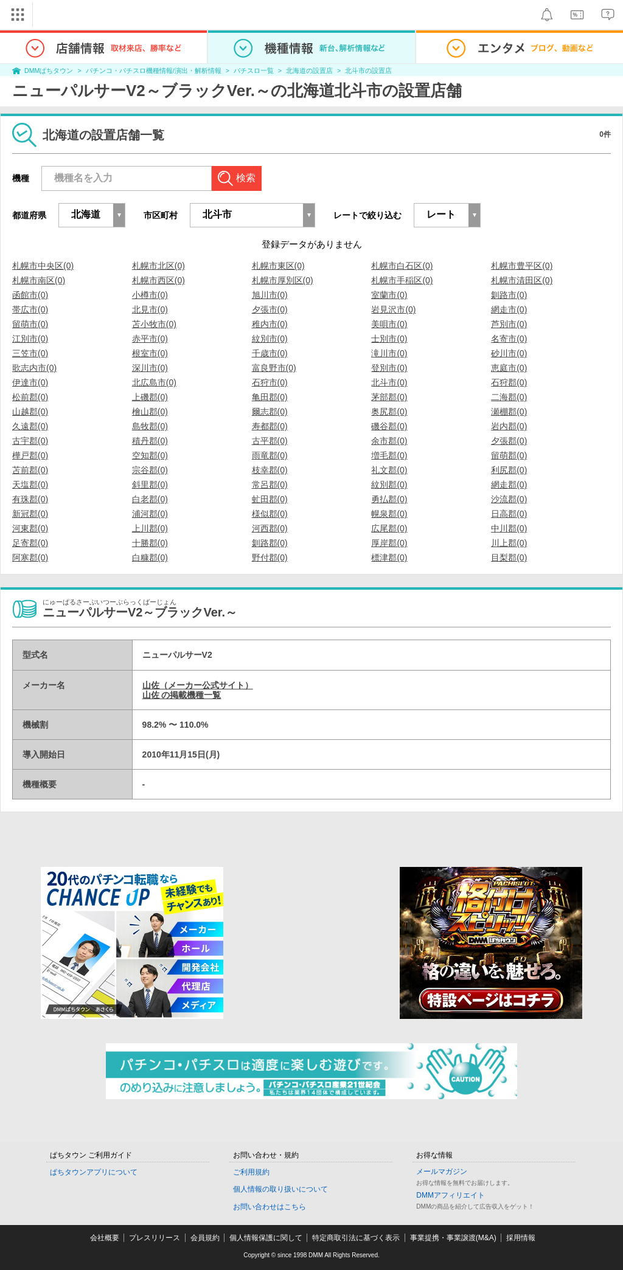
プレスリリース (154, 1238)
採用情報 (520, 1238)
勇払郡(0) (389, 499)
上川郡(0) (150, 528)
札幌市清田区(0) (521, 280)
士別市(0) (389, 338)
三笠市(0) (30, 353)
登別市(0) (389, 368)
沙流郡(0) (509, 499)
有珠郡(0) (30, 499)
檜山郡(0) (150, 411)
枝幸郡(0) (270, 470)
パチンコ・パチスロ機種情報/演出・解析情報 (153, 70)
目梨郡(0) (509, 557)
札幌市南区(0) (38, 280)
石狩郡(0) (509, 382)
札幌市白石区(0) (402, 265)
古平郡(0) (270, 441)
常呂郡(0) (270, 484)
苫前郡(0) (30, 470)
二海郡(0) (509, 397)
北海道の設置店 (309, 70)
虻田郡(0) (270, 499)
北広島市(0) (154, 382)
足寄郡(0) (30, 543)
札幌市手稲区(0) (402, 280)
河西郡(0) (270, 528)
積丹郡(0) (150, 441)
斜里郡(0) (150, 484)
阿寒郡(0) (30, 557)
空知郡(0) (150, 455)
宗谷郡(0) (150, 470)
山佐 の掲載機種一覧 (181, 695)
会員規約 (205, 1238)
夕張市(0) (270, 309)
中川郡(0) (509, 528)
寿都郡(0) (270, 426)
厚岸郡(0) (389, 543)
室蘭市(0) (389, 295)
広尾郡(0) (389, 528)
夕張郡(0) (509, 441)
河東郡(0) (30, 528)
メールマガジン (441, 1171)
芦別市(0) (509, 324)
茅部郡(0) (389, 397)
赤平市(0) (150, 338)
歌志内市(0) (34, 368)
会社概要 (104, 1238)
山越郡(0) (30, 411)
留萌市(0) (30, 324)
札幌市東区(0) (278, 265)
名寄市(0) (509, 338)
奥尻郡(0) (389, 411)
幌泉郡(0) (389, 513)
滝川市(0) (389, 353)
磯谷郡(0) (389, 426)
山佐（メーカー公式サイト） (197, 685)
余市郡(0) (389, 441)
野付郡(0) (270, 557)
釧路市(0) (509, 295)
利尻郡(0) (509, 470)
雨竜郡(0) (270, 455)
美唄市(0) (389, 324)
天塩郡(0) (30, 484)
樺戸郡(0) (30, 455)
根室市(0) (150, 353)
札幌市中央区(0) (43, 265)
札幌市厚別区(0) (282, 280)
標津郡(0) (389, 557)
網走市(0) (509, 309)
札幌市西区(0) (158, 280)
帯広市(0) (30, 309)
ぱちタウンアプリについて (93, 1172)
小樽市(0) (150, 295)
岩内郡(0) (509, 426)
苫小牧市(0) (154, 324)
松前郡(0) (30, 397)
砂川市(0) (509, 353)
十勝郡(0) (150, 543)
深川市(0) (150, 368)
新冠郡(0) (30, 513)
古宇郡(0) (30, 441)
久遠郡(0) (30, 426)
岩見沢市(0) (393, 309)
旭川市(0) (270, 295)
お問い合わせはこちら (269, 1207)
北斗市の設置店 (368, 70)
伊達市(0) (30, 382)
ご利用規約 (251, 1172)
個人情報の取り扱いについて (280, 1189)
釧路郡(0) (270, 543)
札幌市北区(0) (158, 265)
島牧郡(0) (150, 426)
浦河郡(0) (150, 513)
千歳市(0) (270, 353)
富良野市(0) (274, 368)
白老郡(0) (150, 499)
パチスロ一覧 (254, 70)
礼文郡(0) (389, 470)
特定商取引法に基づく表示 (356, 1238)
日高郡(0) (509, 513)
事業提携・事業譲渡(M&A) (453, 1238)
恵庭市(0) (509, 368)
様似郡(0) (270, 513)
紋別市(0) (270, 338)
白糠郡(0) (150, 557)
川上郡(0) (509, 543)
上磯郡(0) (150, 397)
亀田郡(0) (270, 397)
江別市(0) (30, 338)
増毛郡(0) (389, 455)
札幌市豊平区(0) (521, 265)
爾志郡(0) (270, 411)
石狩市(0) (270, 382)
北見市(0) (150, 309)
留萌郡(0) (509, 455)
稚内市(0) (270, 324)
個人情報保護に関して (265, 1238)
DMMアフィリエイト (450, 1195)
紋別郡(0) (389, 484)
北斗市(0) (389, 382)
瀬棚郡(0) (509, 411)
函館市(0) (30, 295)
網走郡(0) (509, 484)
